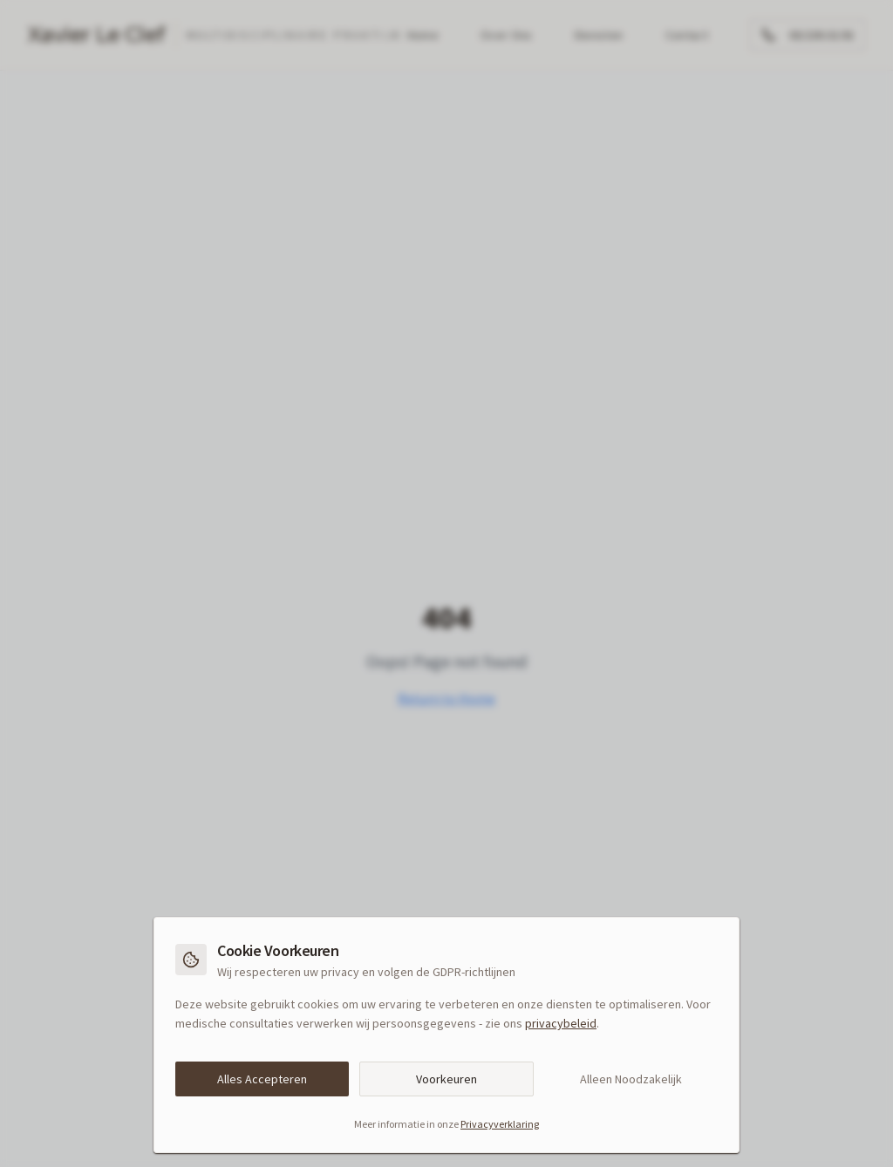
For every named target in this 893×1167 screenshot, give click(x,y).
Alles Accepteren (262, 1079)
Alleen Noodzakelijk (631, 1079)
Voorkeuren (446, 1079)
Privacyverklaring (499, 1123)
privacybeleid (560, 1023)
